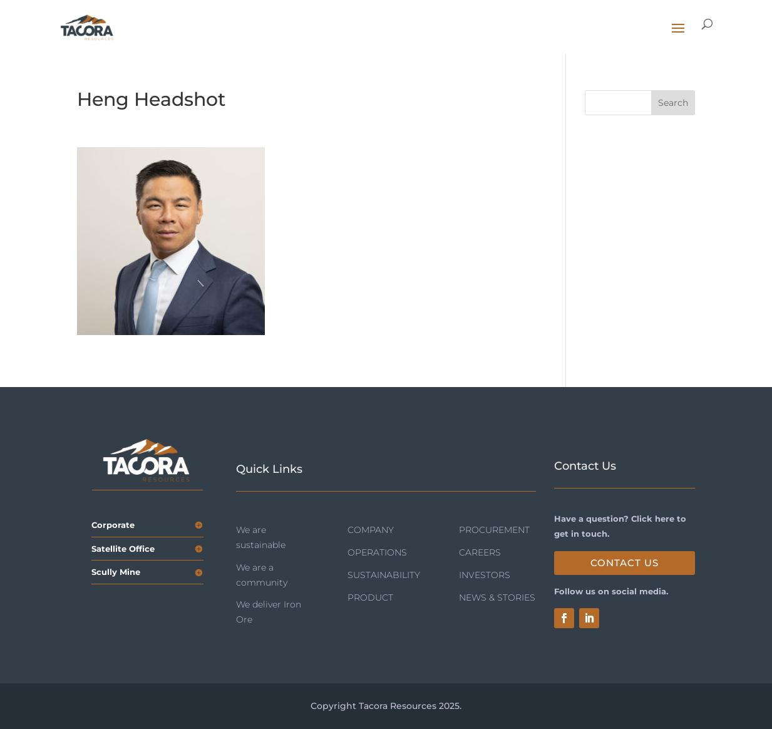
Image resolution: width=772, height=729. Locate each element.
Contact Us (624, 563)
